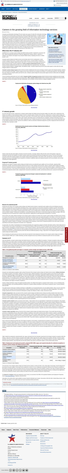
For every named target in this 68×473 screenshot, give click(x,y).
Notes (4, 390)
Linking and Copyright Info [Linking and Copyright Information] (46, 445)
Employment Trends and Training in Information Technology (55, 55)
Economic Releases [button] (32, 8)
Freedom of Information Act (46, 438)
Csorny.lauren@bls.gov (10, 375)
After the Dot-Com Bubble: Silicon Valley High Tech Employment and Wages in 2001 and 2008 (55, 61)
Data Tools (16, 429)
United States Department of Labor (60, 1)
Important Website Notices (46, 448)
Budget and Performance (31, 438)
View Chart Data (34, 107)
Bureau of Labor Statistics (6, 12)
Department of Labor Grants (32, 440)
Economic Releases (34, 429)
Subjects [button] (8, 8)
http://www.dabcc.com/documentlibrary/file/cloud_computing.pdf (19, 408)
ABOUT (43, 18)
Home (3, 429)
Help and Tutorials (44, 450)
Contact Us (10, 465)
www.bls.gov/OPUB (12, 462)
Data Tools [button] (15, 8)
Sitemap (42, 435)
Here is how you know (25, 1)
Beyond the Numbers (23, 12)
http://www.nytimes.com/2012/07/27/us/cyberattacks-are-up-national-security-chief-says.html (24, 412)
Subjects (9, 429)
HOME (30, 18)
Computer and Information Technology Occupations (53, 50)
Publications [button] (23, 8)
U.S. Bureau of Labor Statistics (14, 4)
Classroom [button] (41, 8)
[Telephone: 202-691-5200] (16, 457)
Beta (50, 429)
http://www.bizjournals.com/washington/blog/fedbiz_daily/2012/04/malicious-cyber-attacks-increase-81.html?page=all (29, 415)
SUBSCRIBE (50, 18)
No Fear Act (28, 442)
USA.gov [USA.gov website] (28, 444)
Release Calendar (60, 3)
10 (13, 228)
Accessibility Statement (45, 452)
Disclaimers (43, 443)
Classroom (43, 429)
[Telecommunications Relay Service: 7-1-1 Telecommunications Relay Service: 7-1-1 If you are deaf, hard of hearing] (16, 460)
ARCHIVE (37, 18)
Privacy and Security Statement (44, 440)
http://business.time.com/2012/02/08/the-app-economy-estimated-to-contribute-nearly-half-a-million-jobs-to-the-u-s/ (29, 395)
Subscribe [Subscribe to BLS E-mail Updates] (65, 3)
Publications (15, 12)
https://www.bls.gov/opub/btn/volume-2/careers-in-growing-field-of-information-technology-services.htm (28, 385)
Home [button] (3, 8)
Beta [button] (47, 8)
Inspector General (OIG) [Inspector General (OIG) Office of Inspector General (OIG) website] (31, 435)
